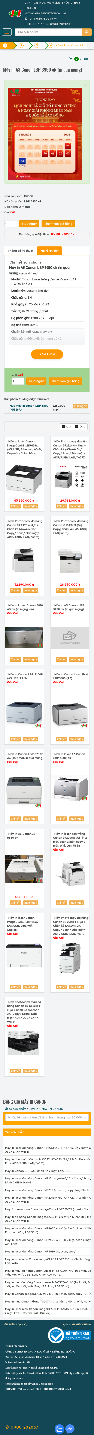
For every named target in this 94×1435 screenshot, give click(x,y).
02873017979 (46, 18)
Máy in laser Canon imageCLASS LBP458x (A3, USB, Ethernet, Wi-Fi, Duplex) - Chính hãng (24, 447)
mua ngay (80, 406)
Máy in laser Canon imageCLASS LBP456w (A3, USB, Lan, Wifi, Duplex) (22, 925)
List (66, 426)
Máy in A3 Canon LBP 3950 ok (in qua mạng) (68, 609)
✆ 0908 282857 (22, 1427)
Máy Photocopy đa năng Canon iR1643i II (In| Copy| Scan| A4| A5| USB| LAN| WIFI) (70, 527)
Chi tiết (15, 506)
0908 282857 (60, 24)
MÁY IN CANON (52, 1109)
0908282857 (23, 1367)
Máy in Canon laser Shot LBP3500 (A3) (70, 678)
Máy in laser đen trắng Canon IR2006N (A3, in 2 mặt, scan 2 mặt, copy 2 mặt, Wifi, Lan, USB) (70, 841)
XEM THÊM (47, 354)
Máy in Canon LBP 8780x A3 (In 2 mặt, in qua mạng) (25, 758)
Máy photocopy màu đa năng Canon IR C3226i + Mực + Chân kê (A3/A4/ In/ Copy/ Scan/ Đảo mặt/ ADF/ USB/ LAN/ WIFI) (24, 1013)
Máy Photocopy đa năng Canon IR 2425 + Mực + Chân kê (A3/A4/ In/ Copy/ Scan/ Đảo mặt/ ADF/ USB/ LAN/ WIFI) (24, 529)
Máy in (33, 1109)
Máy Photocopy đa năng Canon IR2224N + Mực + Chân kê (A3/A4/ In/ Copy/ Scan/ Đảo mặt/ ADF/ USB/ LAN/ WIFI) (70, 449)
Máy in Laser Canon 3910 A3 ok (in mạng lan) (25, 609)
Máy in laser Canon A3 (69, 45)
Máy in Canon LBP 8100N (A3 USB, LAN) (25, 678)
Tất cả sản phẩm (14, 1109)
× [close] (85, 85)
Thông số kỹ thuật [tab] (20, 250)
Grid (80, 426)
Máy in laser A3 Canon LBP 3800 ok (69, 758)
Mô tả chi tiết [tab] (49, 250)
